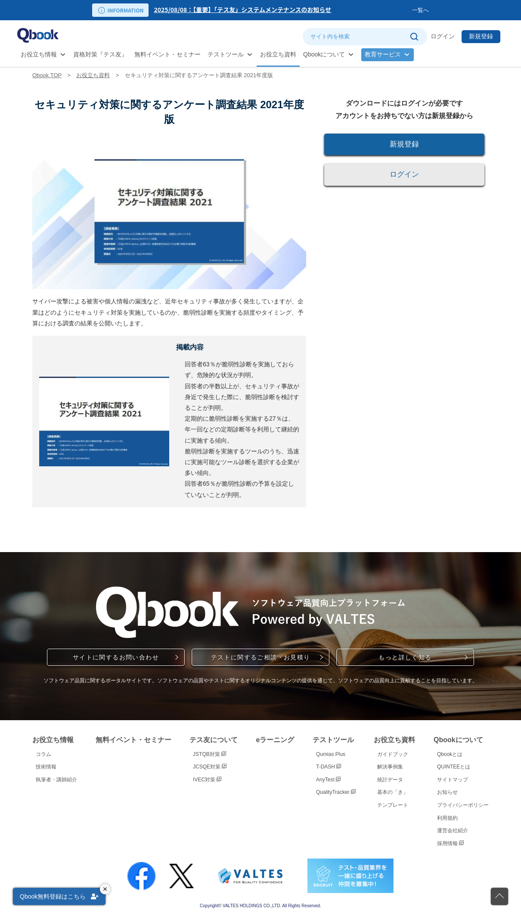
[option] (283, 10)
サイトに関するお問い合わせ (116, 657)
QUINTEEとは (453, 767)
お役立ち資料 (278, 54)
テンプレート (392, 805)
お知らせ (447, 792)
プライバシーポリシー (463, 805)
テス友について (213, 739)
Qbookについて (324, 54)
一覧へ (420, 10)
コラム (43, 754)
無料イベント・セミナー (167, 54)
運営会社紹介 (452, 830)
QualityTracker (336, 792)
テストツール (226, 54)
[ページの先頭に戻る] (499, 896)
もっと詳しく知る (404, 657)
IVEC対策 (207, 780)
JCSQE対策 (209, 767)
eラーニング (275, 739)
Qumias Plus (330, 754)
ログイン (443, 36)
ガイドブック (392, 754)
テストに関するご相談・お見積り (260, 657)
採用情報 (450, 843)
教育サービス (383, 54)
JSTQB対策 (209, 754)
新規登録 (481, 36)
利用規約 (447, 818)
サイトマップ (452, 780)
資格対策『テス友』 (100, 54)
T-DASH (328, 767)
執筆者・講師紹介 (56, 780)
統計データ (390, 780)
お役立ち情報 (39, 54)
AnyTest (328, 780)
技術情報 (46, 767)
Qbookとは (449, 754)
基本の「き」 (392, 792)
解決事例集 (390, 767)
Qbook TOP (47, 75)
